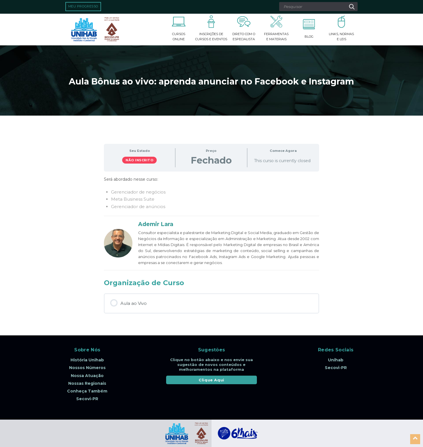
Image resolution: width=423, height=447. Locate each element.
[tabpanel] (211, 193)
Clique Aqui (211, 380)
